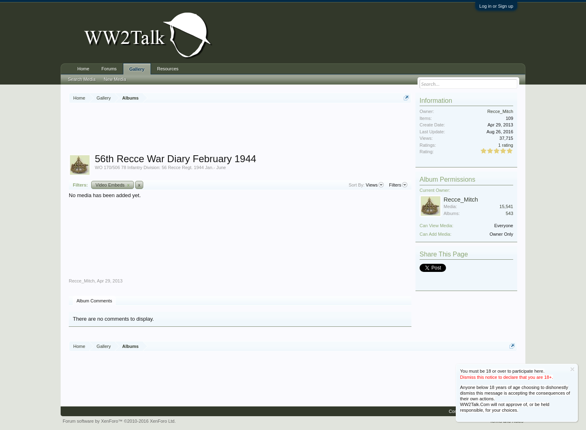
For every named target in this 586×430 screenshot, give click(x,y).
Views (375, 185)
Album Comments (94, 300)
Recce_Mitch (82, 280)
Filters (398, 185)
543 (509, 213)
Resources (168, 68)
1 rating (505, 145)
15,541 (506, 206)
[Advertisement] (240, 129)
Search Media (82, 79)
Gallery (136, 69)
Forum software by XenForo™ (119, 421)
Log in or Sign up (496, 6)
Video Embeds (113, 184)
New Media (115, 79)
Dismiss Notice (572, 369)
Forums (108, 68)
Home (83, 68)
